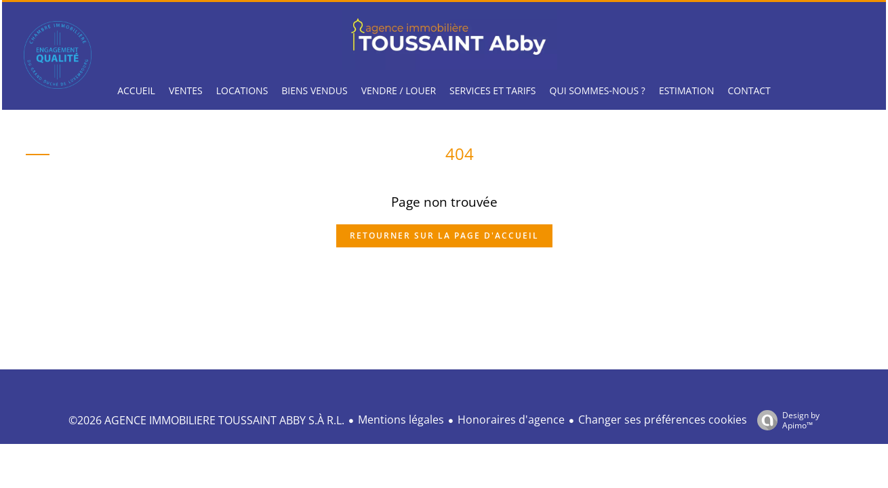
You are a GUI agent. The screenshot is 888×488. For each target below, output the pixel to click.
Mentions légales (401, 419)
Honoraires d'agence (511, 419)
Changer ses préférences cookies (662, 419)
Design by (785, 419)
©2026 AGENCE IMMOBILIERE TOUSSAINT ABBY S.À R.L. (206, 420)
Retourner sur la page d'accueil (444, 235)
